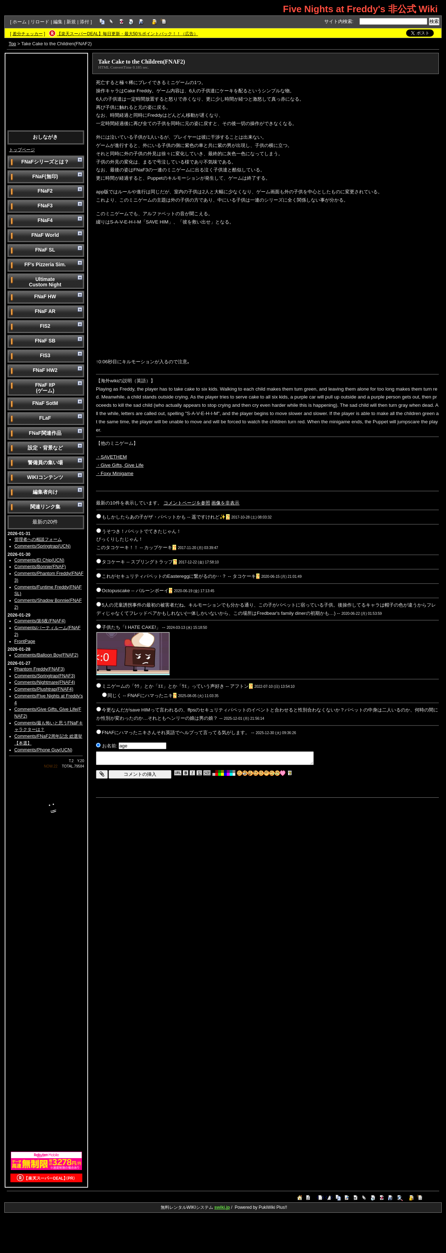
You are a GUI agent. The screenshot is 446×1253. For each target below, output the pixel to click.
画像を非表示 (225, 503)
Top (12, 43)
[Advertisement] (46, 91)
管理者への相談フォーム (38, 539)
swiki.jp (222, 1207)
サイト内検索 (338, 21)
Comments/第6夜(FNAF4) (39, 620)
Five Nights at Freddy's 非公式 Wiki (360, 9)
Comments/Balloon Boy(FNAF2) (46, 655)
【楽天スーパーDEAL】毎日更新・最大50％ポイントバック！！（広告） (127, 33)
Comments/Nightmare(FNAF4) (44, 682)
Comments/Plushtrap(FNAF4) (43, 689)
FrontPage (24, 641)
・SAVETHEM (111, 457)
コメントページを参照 (187, 503)
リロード (40, 21)
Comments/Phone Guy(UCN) (43, 749)
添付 (84, 21)
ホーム (20, 21)
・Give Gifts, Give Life (119, 465)
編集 (58, 21)
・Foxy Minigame (114, 473)
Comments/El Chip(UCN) (39, 560)
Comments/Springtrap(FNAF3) (44, 675)
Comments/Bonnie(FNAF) (40, 566)
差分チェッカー (28, 33)
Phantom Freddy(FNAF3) (39, 669)
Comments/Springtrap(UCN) (42, 546)
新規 (71, 21)
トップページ (22, 149)
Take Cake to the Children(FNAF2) (141, 62)
